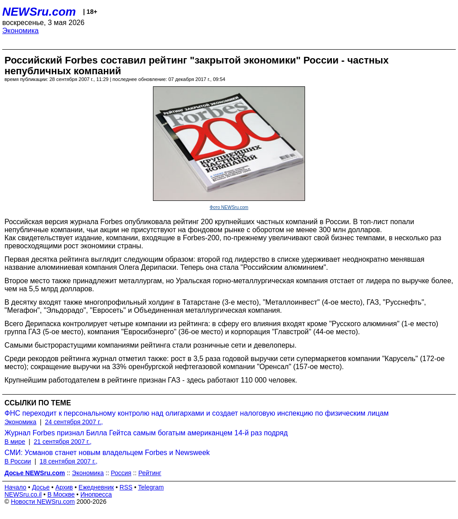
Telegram (151, 487)
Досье (41, 487)
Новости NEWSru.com (43, 501)
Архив (64, 487)
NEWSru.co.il (23, 494)
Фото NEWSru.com (229, 207)
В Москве (61, 494)
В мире (14, 441)
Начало (15, 487)
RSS (125, 487)
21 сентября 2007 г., (62, 441)
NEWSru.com (39, 11)
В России (17, 461)
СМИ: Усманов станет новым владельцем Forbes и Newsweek (107, 452)
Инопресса (96, 494)
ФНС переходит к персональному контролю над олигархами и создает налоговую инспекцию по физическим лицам (196, 413)
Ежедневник (96, 487)
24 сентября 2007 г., (74, 421)
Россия (121, 472)
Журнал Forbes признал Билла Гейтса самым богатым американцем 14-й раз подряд (146, 433)
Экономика (20, 30)
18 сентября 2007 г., (69, 461)
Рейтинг (149, 472)
